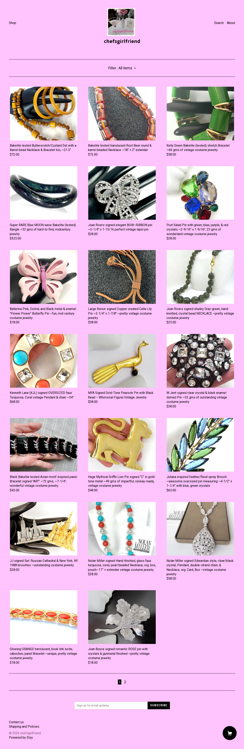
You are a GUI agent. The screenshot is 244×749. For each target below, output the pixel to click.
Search (219, 23)
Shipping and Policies (24, 726)
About (231, 23)
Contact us (16, 722)
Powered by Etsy (21, 737)
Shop (12, 23)
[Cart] (230, 733)
